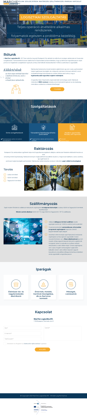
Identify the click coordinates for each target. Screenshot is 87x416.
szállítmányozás (57, 1)
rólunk (21, 1)
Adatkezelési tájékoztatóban (32, 343)
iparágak (68, 1)
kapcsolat (77, 1)
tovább (57, 89)
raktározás (44, 1)
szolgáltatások (31, 1)
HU (19, 3)
